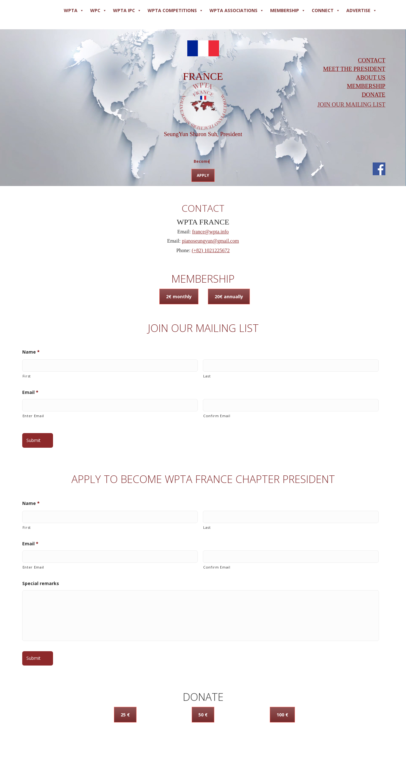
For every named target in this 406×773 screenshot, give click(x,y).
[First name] (110, 365)
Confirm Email (216, 415)
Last (207, 376)
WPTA (74, 10)
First (27, 376)
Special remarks (40, 583)
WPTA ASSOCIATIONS (237, 10)
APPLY (203, 175)
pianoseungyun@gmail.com (210, 241)
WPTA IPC (127, 10)
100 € (282, 715)
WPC (98, 10)
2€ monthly (179, 296)
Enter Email (33, 415)
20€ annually (229, 296)
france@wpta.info (210, 231)
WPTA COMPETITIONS (175, 10)
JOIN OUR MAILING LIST (351, 104)
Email (30, 392)
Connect (326, 10)
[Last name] (291, 365)
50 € (203, 715)
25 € (125, 715)
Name (31, 352)
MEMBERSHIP (287, 10)
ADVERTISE (361, 10)
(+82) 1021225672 (211, 250)
